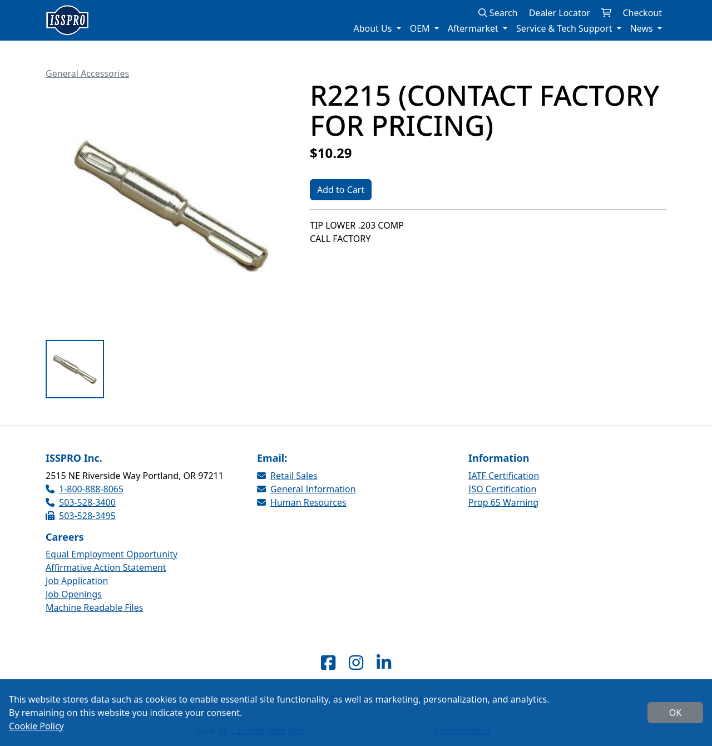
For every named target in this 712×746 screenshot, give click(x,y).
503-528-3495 (81, 516)
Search (498, 13)
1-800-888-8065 (84, 489)
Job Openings (74, 594)
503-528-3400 (81, 502)
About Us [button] (373, 28)
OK (675, 713)
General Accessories (87, 73)
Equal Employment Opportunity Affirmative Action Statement (111, 561)
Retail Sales (287, 476)
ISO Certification (502, 489)
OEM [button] (421, 28)
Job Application (77, 581)
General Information (306, 489)
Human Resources (302, 502)
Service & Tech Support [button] (565, 28)
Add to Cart (340, 190)
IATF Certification (503, 476)
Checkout (642, 13)
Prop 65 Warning (503, 502)
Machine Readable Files (94, 607)
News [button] (642, 28)
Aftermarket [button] (474, 28)
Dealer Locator (559, 13)
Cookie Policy (36, 726)
